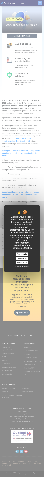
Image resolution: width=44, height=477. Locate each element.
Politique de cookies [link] (22, 266)
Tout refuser (22, 258)
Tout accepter (22, 254)
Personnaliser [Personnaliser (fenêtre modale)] (22, 262)
